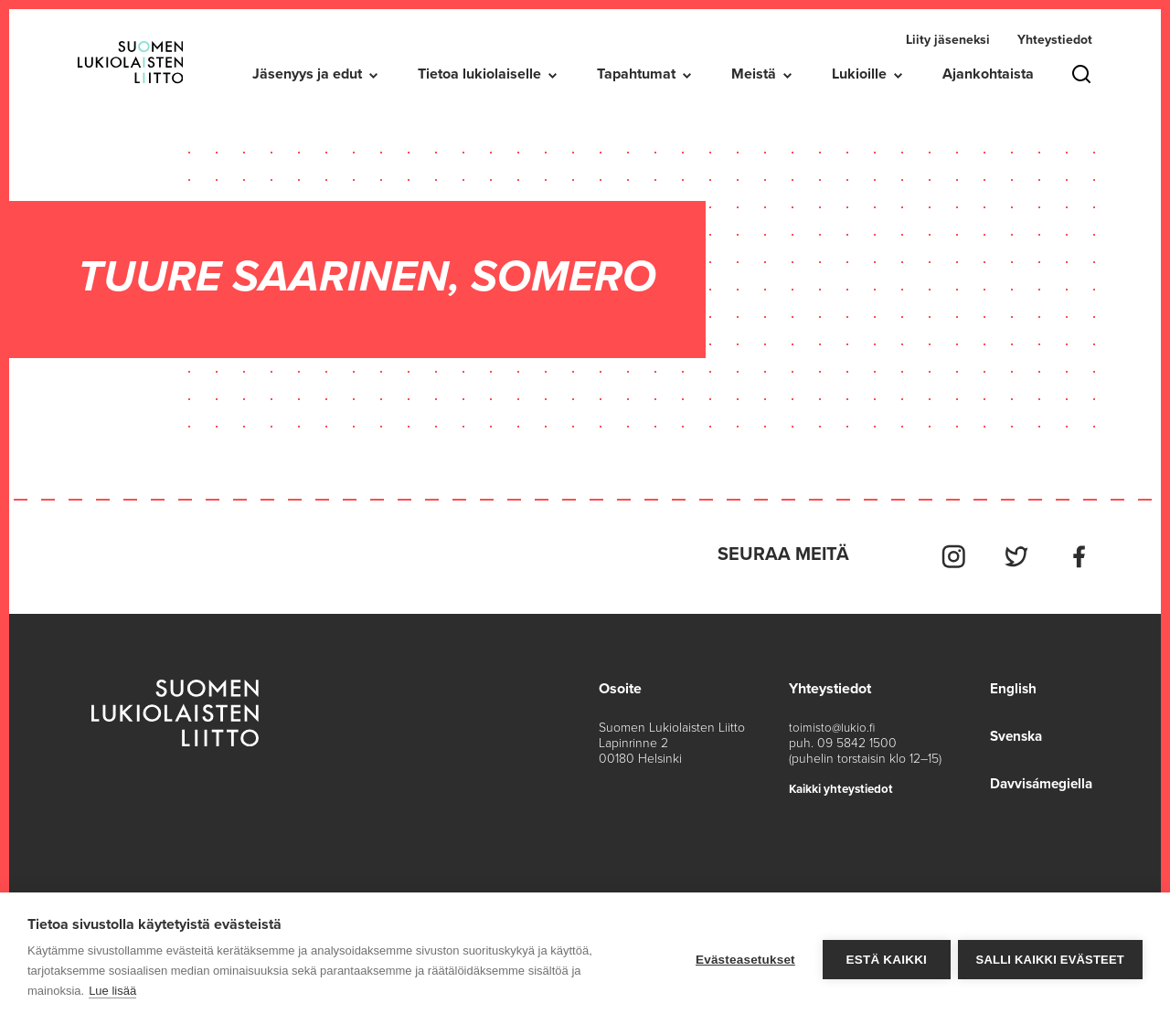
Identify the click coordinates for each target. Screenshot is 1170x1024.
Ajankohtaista (988, 74)
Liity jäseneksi (948, 40)
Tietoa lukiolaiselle (479, 74)
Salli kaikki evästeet (1050, 959)
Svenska (1012, 732)
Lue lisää (112, 991)
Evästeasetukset (743, 959)
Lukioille (859, 74)
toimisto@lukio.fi (833, 723)
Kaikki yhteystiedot (845, 784)
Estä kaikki (884, 959)
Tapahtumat (636, 74)
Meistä (753, 74)
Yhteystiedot (1054, 40)
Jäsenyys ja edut (307, 74)
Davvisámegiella (1038, 779)
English (1007, 684)
